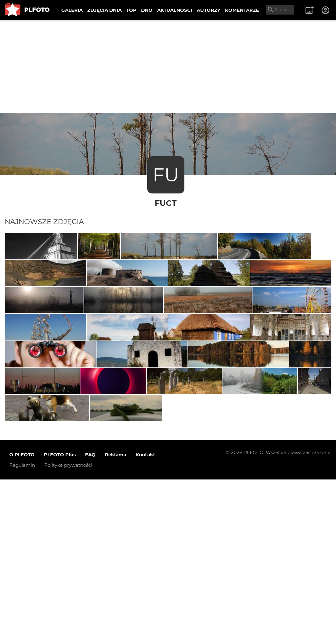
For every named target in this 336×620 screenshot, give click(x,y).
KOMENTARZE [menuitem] (242, 10)
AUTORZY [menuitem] (208, 10)
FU (166, 174)
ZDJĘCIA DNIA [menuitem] (104, 10)
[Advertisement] (168, 66)
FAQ (90, 595)
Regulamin (22, 605)
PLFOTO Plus (60, 595)
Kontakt (145, 595)
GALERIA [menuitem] (72, 10)
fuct (166, 203)
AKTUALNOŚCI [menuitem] (174, 10)
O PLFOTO (22, 595)
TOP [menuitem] (131, 10)
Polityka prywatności (68, 605)
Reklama (115, 595)
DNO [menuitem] (147, 10)
